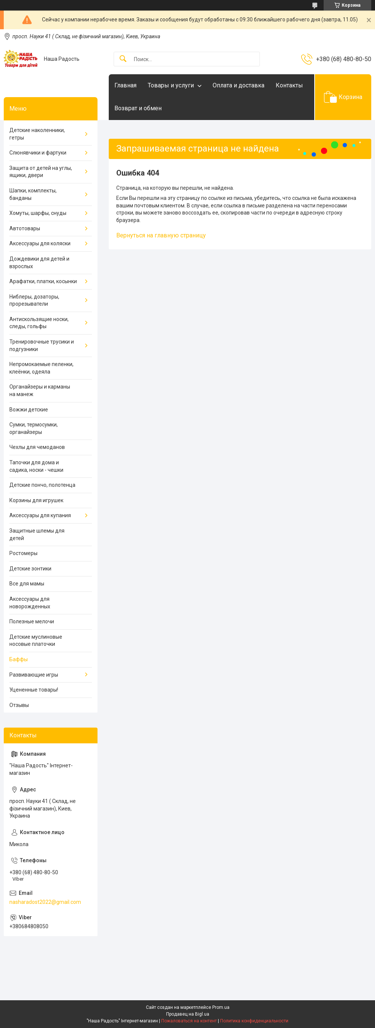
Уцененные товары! (33, 690)
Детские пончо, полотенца (42, 485)
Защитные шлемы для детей (36, 534)
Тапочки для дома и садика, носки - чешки (36, 466)
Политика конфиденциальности (254, 1020)
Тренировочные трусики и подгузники (41, 345)
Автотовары (24, 228)
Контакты (289, 85)
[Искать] (123, 59)
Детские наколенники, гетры (37, 134)
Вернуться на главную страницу (161, 235)
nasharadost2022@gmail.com (45, 902)
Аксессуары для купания (40, 515)
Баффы (18, 659)
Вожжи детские (28, 410)
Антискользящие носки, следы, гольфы (39, 323)
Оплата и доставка (238, 85)
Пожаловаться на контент (189, 1020)
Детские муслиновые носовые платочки (35, 640)
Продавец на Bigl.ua (187, 1014)
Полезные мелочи (31, 621)
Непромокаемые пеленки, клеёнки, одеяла (41, 368)
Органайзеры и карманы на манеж (39, 390)
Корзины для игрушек (36, 500)
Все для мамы (26, 584)
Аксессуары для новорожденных (29, 602)
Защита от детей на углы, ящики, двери (40, 172)
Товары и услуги (171, 85)
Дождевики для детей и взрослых (39, 262)
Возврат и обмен (138, 108)
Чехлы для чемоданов (37, 447)
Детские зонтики (30, 569)
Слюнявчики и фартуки (37, 153)
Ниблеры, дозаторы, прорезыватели (34, 300)
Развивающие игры (33, 675)
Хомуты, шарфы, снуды (37, 213)
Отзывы (19, 705)
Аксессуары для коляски (39, 243)
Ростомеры (23, 553)
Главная (125, 85)
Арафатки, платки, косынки (43, 281)
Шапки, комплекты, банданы (33, 194)
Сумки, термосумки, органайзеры (33, 428)
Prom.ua (221, 1007)
